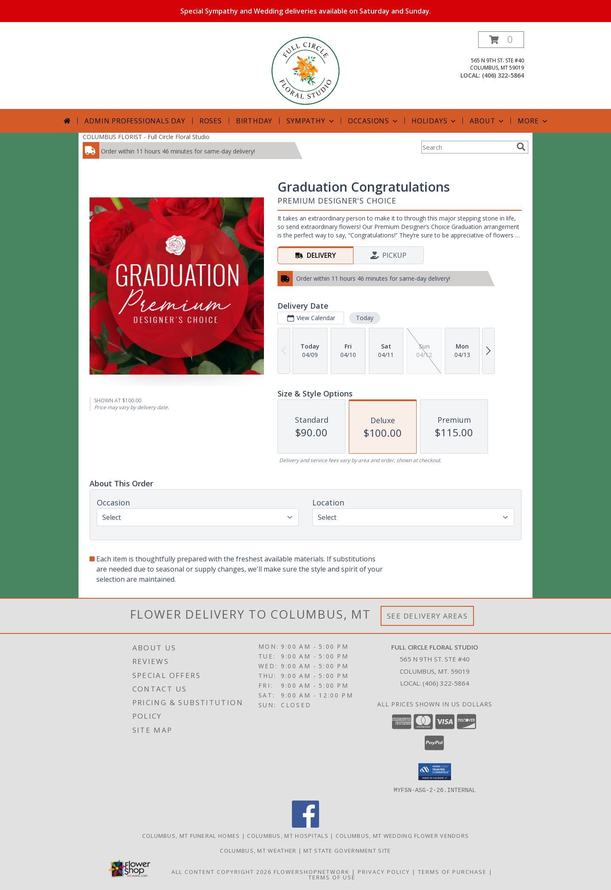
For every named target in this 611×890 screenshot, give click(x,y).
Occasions (373, 121)
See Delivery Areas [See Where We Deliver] (427, 616)
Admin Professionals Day (134, 121)
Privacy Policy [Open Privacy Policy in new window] (384, 871)
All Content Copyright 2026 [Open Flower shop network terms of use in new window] (221, 871)
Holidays (434, 121)
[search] (521, 146)
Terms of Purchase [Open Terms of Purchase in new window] (452, 871)
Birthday (254, 121)
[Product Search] (467, 147)
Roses (210, 121)
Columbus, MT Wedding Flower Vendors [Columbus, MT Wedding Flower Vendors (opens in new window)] (402, 835)
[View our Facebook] (305, 825)
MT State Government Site (347, 850)
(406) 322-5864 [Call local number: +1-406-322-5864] (503, 75)
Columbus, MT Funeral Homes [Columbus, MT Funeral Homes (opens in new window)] (191, 835)
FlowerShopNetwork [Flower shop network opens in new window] (312, 871)
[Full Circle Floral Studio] (305, 70)
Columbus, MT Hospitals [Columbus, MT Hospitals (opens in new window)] (287, 835)
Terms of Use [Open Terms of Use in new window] (332, 877)
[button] (501, 39)
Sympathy (310, 121)
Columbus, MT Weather (258, 850)
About (487, 121)
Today (364, 318)
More (533, 121)
